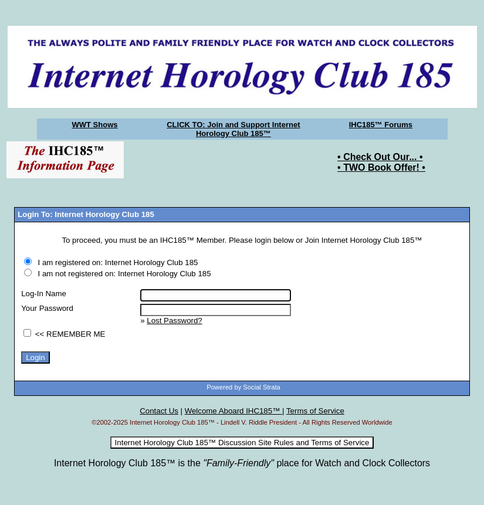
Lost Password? (174, 320)
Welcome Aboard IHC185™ (233, 410)
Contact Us (159, 410)
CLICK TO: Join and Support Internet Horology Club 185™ (233, 129)
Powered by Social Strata (243, 387)
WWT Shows (95, 124)
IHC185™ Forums (380, 124)
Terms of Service (315, 410)
